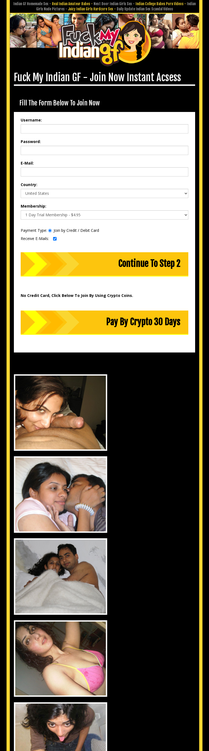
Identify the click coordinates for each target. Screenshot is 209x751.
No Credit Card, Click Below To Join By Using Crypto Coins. (77, 292)
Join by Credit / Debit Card (73, 227)
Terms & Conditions (118, 707)
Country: (29, 181)
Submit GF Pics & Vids (120, 700)
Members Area (48, 700)
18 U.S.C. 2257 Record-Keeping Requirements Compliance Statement (104, 715)
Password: (31, 138)
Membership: (33, 203)
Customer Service (81, 700)
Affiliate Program (159, 700)
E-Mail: (27, 160)
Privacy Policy (85, 707)
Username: (31, 117)
